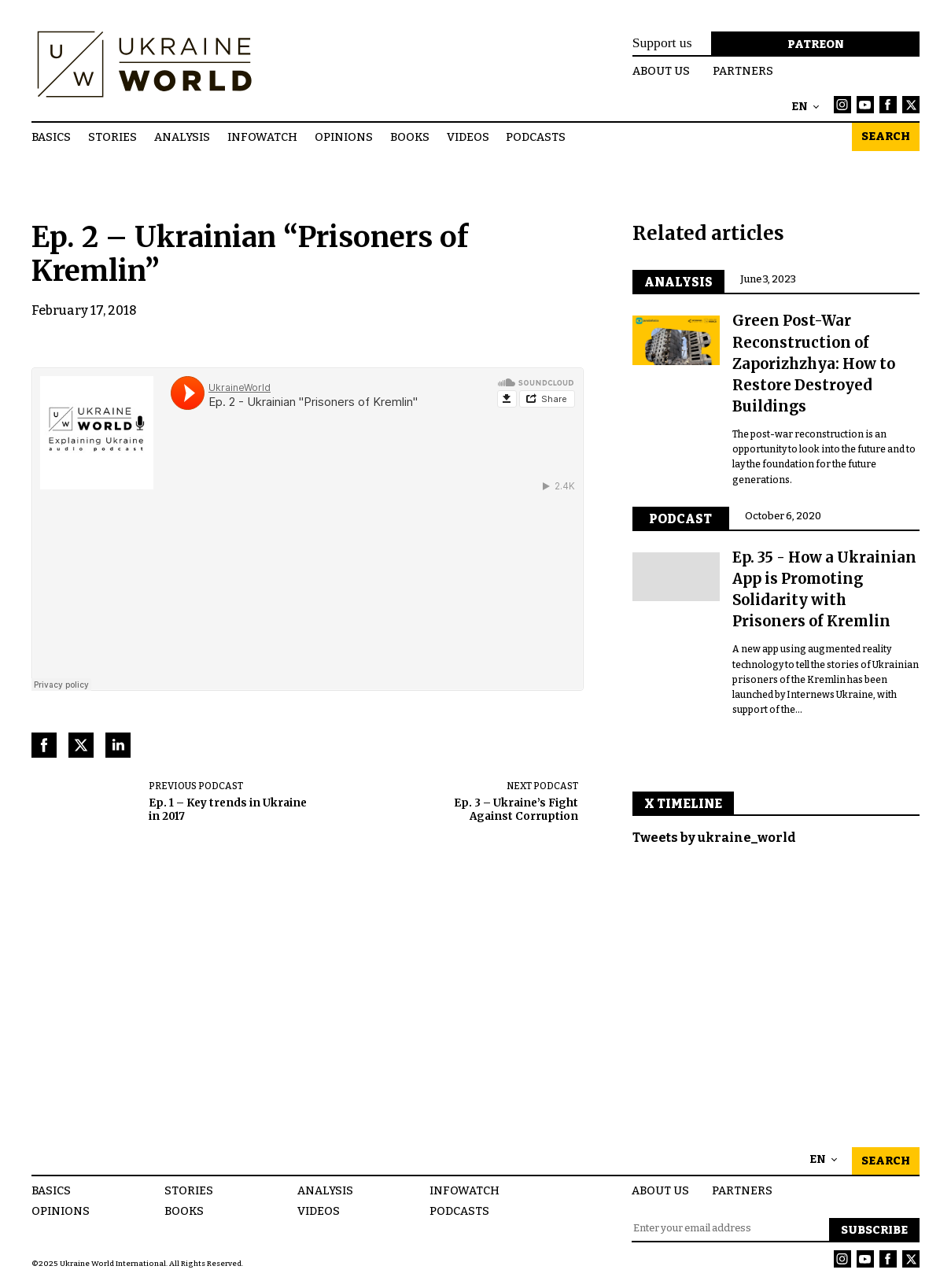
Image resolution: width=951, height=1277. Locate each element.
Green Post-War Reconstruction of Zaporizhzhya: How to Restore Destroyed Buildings (813, 363)
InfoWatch (262, 137)
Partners (743, 71)
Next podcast (542, 786)
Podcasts (536, 137)
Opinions (344, 137)
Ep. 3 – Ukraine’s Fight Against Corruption (516, 810)
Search (885, 136)
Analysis (182, 137)
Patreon (815, 44)
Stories (112, 137)
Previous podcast (196, 786)
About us (661, 71)
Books (409, 137)
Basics (51, 137)
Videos (468, 137)
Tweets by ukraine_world (714, 837)
